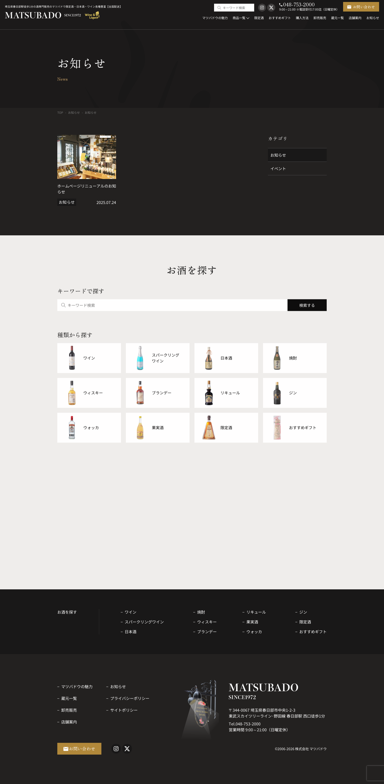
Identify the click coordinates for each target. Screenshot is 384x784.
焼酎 (201, 612)
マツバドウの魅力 (77, 686)
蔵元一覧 (69, 698)
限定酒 (305, 622)
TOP (60, 112)
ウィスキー (207, 622)
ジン (303, 612)
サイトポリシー (124, 710)
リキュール (256, 612)
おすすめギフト (313, 631)
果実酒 (252, 622)
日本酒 (130, 631)
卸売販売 (69, 710)
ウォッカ (254, 631)
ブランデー (207, 631)
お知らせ (74, 112)
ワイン (130, 612)
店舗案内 (69, 722)
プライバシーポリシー (129, 698)
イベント (278, 168)
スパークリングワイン (144, 622)
